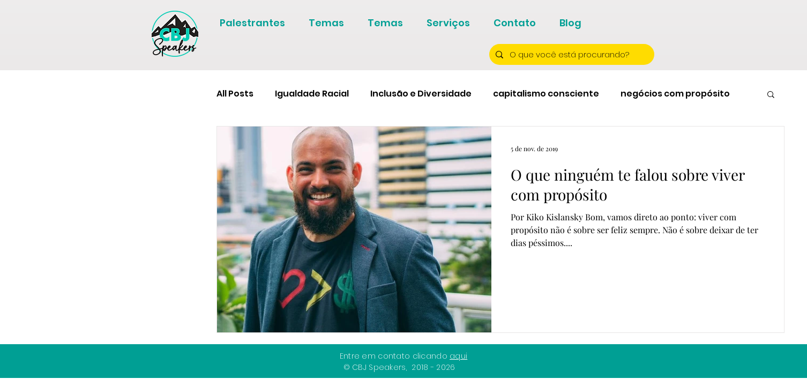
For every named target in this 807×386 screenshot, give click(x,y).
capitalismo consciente (546, 93)
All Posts (234, 93)
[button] (771, 95)
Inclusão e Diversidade (421, 93)
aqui (458, 356)
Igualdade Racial (312, 93)
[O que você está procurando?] (571, 54)
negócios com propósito (675, 93)
